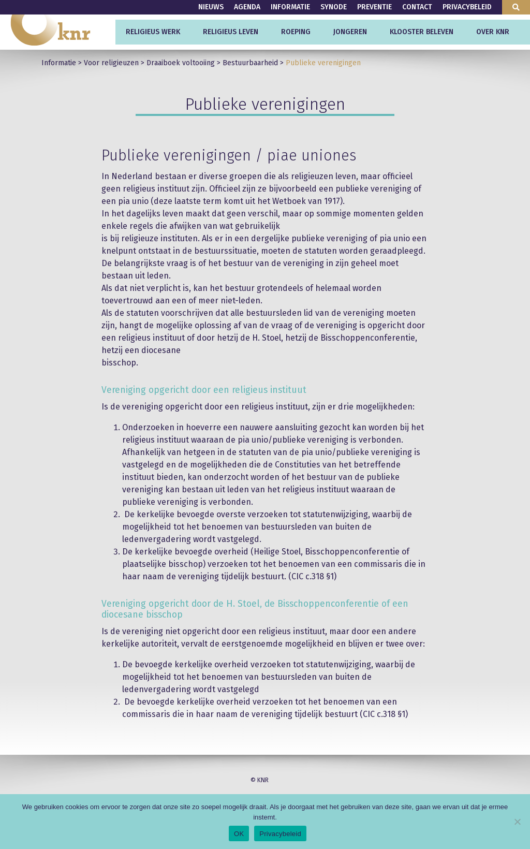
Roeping (296, 31)
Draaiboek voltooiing (180, 62)
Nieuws (211, 7)
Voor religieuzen (111, 62)
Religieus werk (153, 31)
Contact (417, 7)
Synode (333, 7)
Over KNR (492, 31)
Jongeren (350, 31)
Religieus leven (230, 31)
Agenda (247, 7)
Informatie (290, 7)
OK (239, 834)
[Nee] (517, 821)
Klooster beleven (421, 31)
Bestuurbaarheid (250, 62)
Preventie (374, 7)
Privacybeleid (467, 7)
